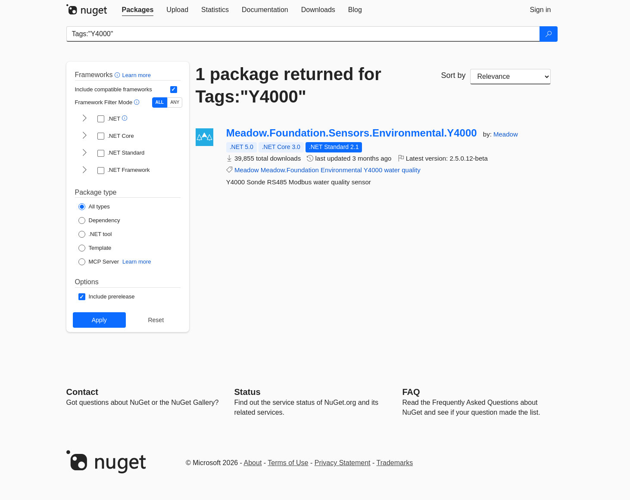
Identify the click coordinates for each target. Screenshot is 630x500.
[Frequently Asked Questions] (411, 392)
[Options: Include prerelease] (106, 297)
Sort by (453, 75)
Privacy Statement (343, 462)
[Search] (549, 34)
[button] (118, 74)
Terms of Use (288, 462)
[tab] (137, 9)
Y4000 (373, 170)
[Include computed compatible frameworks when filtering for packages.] (174, 89)
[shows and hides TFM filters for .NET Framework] (84, 170)
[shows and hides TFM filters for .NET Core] (84, 136)
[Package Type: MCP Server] (99, 262)
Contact (82, 392)
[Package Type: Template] (95, 248)
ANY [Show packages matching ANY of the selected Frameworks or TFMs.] (175, 102)
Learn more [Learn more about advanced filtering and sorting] (136, 75)
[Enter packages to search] (303, 34)
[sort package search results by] (510, 76)
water (392, 170)
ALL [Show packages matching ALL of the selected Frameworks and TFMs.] (160, 102)
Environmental (341, 170)
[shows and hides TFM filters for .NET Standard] (84, 153)
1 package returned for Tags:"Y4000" (288, 85)
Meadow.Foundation (290, 170)
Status (247, 392)
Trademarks (395, 462)
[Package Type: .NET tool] (95, 234)
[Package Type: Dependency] (99, 220)
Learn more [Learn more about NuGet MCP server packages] (136, 261)
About (253, 462)
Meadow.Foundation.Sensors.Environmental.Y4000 (351, 133)
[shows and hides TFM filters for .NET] (84, 118)
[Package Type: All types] (94, 207)
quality (411, 170)
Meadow (505, 134)
